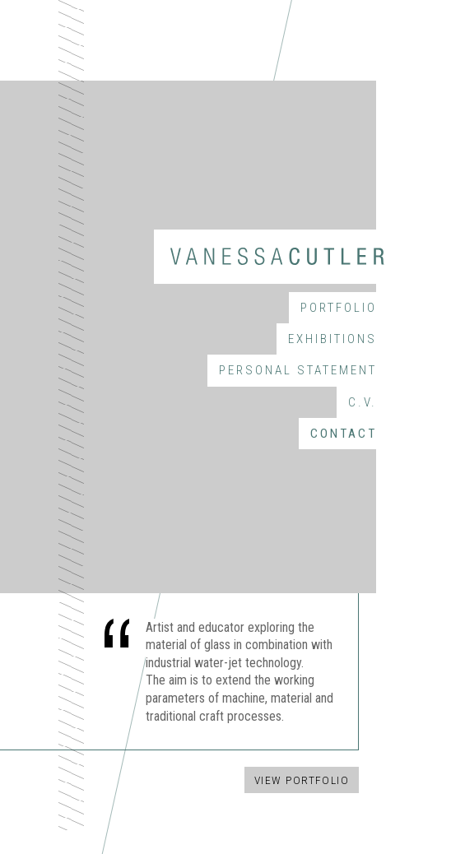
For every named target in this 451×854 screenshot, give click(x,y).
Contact (343, 433)
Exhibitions (332, 339)
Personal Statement (298, 370)
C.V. (362, 402)
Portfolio (338, 307)
